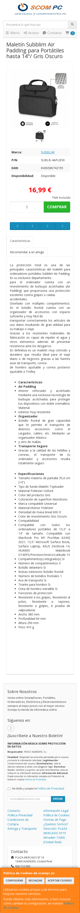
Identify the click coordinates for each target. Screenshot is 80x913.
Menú (12, 32)
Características (20, 241)
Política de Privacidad (35, 779)
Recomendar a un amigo (27, 252)
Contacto (52, 32)
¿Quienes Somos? (55, 824)
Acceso (31, 32)
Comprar (57, 206)
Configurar (14, 880)
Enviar (58, 799)
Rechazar (35, 880)
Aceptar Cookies (60, 880)
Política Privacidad (19, 815)
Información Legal (55, 811)
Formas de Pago (54, 820)
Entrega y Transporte (22, 829)
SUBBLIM (47, 152)
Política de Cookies (56, 815)
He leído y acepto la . (38, 788)
